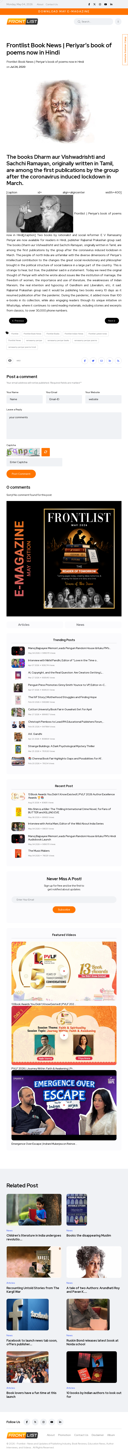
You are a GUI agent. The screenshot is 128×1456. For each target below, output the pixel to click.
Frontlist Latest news (97, 333)
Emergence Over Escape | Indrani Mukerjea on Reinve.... (44, 1143)
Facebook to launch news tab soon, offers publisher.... (31, 1342)
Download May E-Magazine (64, 11)
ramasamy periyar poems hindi (22, 347)
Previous (18, 320)
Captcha (11, 445)
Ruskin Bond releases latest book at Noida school (92, 1342)
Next (112, 320)
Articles (10, 1282)
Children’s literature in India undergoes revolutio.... (33, 1237)
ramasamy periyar (34, 340)
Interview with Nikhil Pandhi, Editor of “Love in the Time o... (63, 660)
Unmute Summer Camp (125, 50)
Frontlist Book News (32, 333)
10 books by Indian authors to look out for (94, 1395)
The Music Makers (39, 850)
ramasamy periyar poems (85, 340)
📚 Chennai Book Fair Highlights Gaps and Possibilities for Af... (65, 758)
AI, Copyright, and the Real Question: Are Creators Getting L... (66, 672)
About (40, 4)
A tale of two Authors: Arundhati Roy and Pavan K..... (93, 1290)
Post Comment (21, 474)
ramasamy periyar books (58, 340)
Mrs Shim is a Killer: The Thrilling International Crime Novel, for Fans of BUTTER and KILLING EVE (69, 810)
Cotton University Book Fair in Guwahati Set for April (60, 709)
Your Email (51, 392)
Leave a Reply (14, 409)
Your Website (92, 392)
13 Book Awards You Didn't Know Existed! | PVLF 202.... (44, 1004)
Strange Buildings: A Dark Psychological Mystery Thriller (61, 746)
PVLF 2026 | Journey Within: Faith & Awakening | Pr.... (43, 1068)
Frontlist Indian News (74, 333)
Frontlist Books (52, 333)
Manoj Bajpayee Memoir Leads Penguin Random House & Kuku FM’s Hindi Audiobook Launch (72, 837)
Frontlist (14, 333)
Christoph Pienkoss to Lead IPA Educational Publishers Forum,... (66, 721)
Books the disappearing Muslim (88, 1236)
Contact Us (52, 4)
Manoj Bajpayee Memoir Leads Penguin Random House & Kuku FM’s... (69, 648)
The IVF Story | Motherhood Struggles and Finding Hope (62, 697)
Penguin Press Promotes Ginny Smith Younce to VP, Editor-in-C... (67, 685)
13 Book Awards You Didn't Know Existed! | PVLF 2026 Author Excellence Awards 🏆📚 (71, 796)
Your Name (12, 392)
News (9, 1230)
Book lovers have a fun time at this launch (31, 1395)
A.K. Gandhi (35, 734)
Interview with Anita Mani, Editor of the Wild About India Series (66, 824)
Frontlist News (14, 340)
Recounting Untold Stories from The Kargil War (32, 1290)
